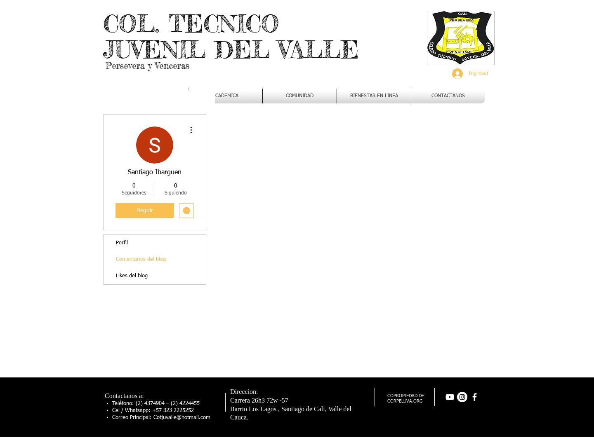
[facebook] (474, 397)
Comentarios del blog (141, 259)
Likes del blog (132, 276)
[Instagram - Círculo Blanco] (462, 397)
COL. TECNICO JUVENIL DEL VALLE (231, 36)
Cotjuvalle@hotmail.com (181, 417)
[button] (225, 96)
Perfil (122, 243)
